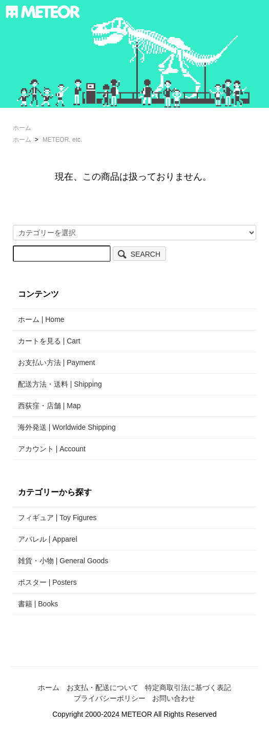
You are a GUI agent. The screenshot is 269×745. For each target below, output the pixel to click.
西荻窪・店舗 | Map (49, 406)
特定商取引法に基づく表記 (188, 687)
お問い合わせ (173, 698)
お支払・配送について (102, 687)
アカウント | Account (52, 449)
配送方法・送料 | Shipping (60, 384)
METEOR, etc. (62, 139)
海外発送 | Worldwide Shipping (67, 427)
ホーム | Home (41, 319)
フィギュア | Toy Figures (57, 517)
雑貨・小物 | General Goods (63, 561)
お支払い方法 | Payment (56, 362)
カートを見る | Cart (49, 341)
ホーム (22, 127)
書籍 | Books (38, 604)
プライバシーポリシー (110, 698)
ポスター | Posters (47, 582)
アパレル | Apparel (47, 539)
